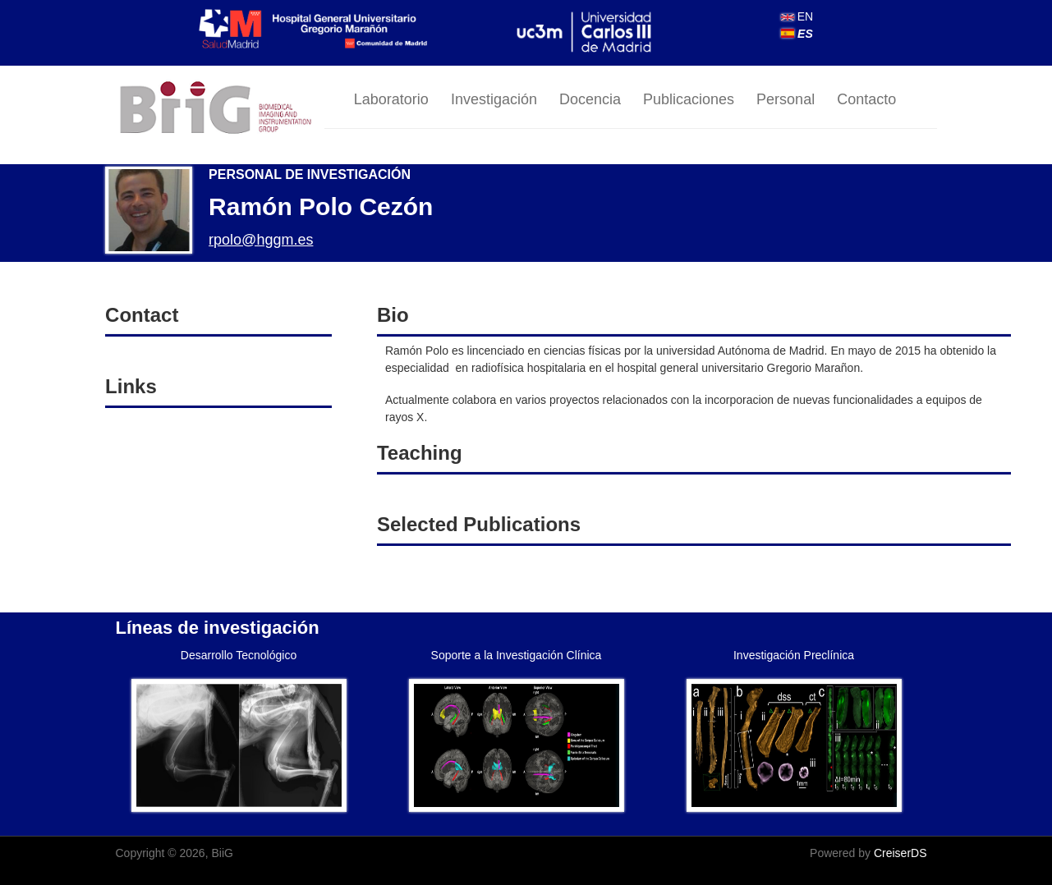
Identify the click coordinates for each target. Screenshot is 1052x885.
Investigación (494, 99)
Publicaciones (688, 99)
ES (797, 33)
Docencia (590, 99)
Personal (785, 99)
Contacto (866, 99)
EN (797, 16)
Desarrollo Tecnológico (238, 655)
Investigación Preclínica (793, 655)
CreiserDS (900, 853)
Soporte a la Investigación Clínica (516, 655)
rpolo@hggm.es (261, 240)
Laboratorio (391, 99)
